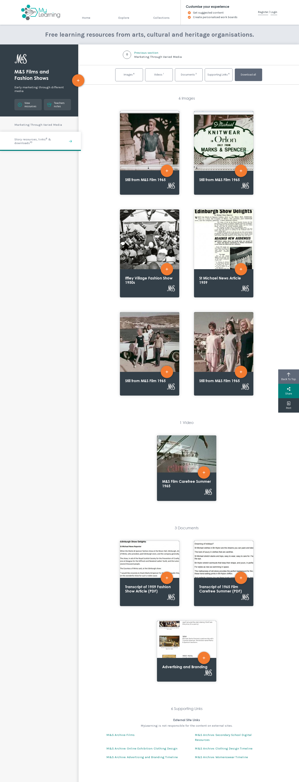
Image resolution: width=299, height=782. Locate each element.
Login (274, 12)
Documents (189, 74)
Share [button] (288, 391)
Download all (248, 74)
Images (129, 74)
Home (86, 18)
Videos (159, 74)
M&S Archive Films (120, 735)
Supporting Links (218, 74)
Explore (123, 18)
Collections (161, 18)
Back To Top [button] (288, 376)
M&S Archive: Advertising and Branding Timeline (142, 757)
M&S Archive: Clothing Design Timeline (223, 748)
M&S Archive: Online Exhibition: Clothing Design (141, 748)
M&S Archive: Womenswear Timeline (221, 757)
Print (288, 405)
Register (263, 12)
